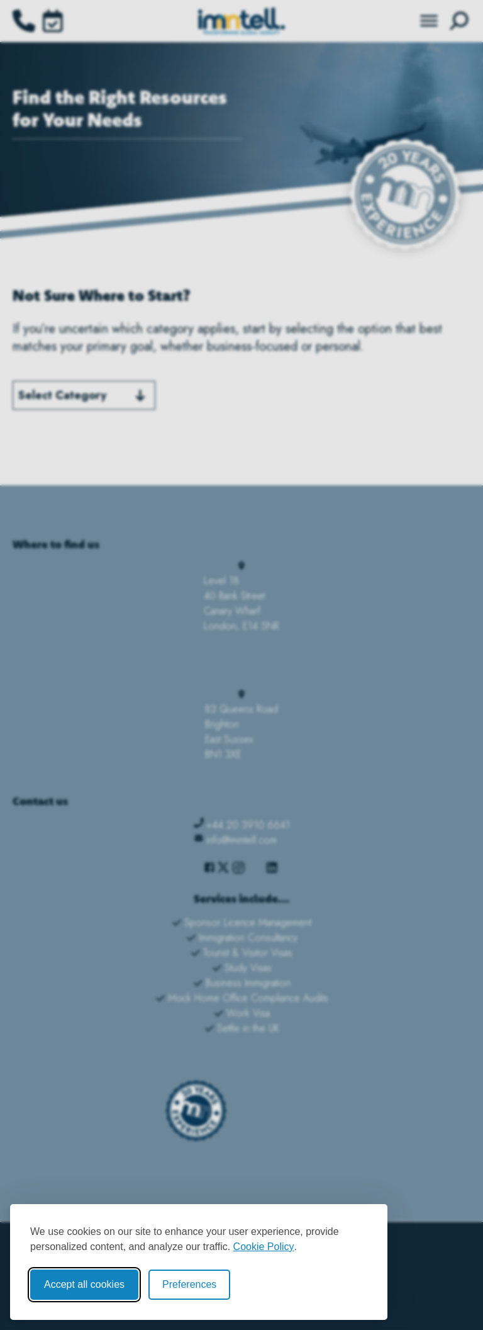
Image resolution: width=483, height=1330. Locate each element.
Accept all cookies (84, 1284)
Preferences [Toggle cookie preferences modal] (189, 1284)
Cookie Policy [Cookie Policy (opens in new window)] (263, 1246)
